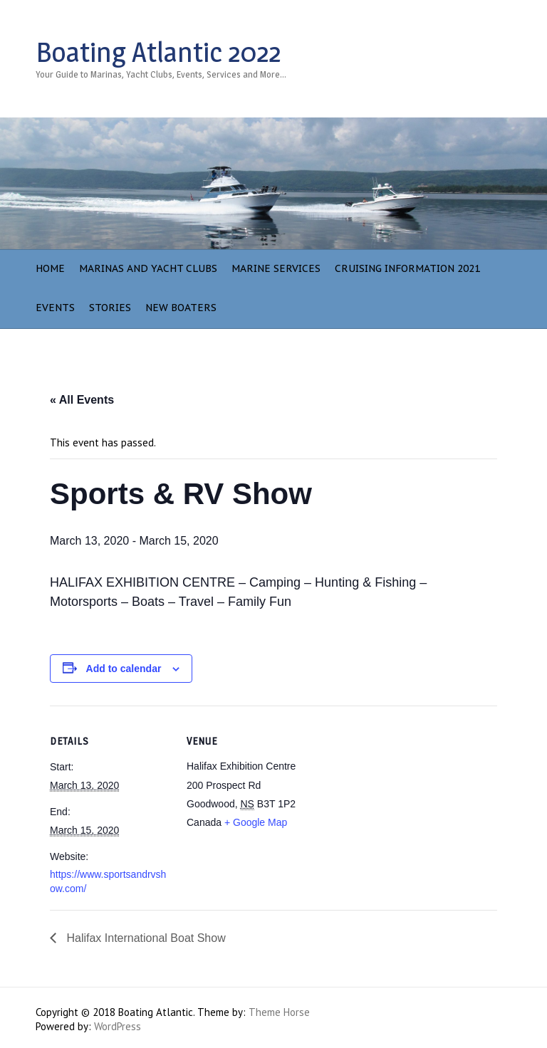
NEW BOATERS (181, 307)
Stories (110, 307)
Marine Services (276, 268)
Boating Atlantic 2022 (158, 52)
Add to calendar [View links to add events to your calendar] (124, 668)
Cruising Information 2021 (407, 268)
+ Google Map (255, 822)
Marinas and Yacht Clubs (148, 268)
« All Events (82, 400)
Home (50, 268)
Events (55, 307)
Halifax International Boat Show (144, 938)
